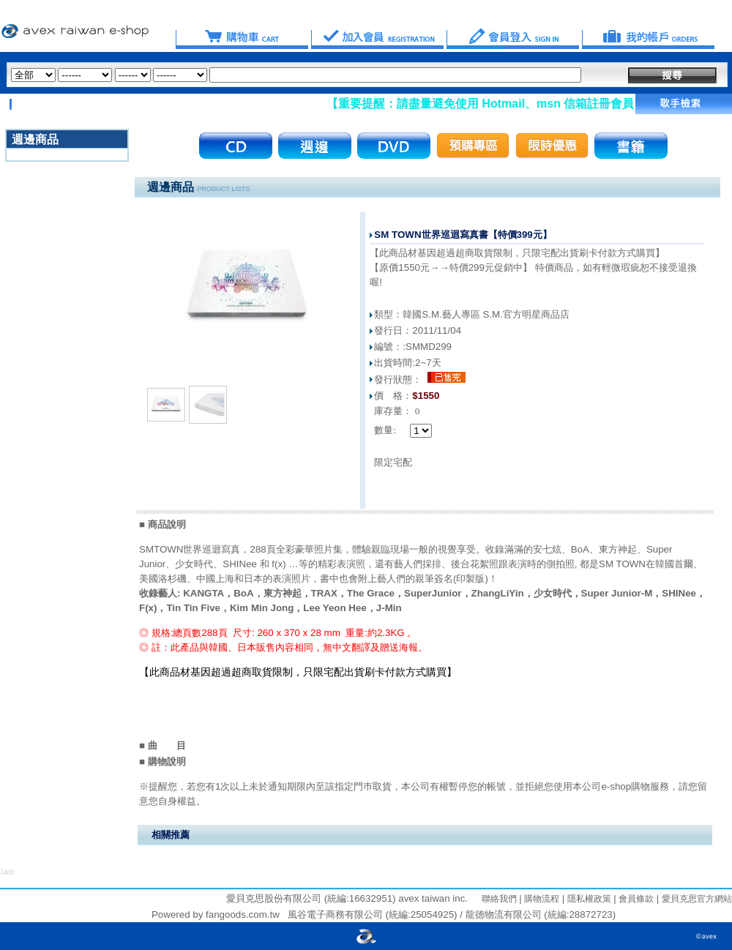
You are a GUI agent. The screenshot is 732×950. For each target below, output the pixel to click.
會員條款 (635, 899)
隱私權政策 (587, 899)
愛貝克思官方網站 (697, 899)
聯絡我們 (499, 899)
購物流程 (540, 899)
